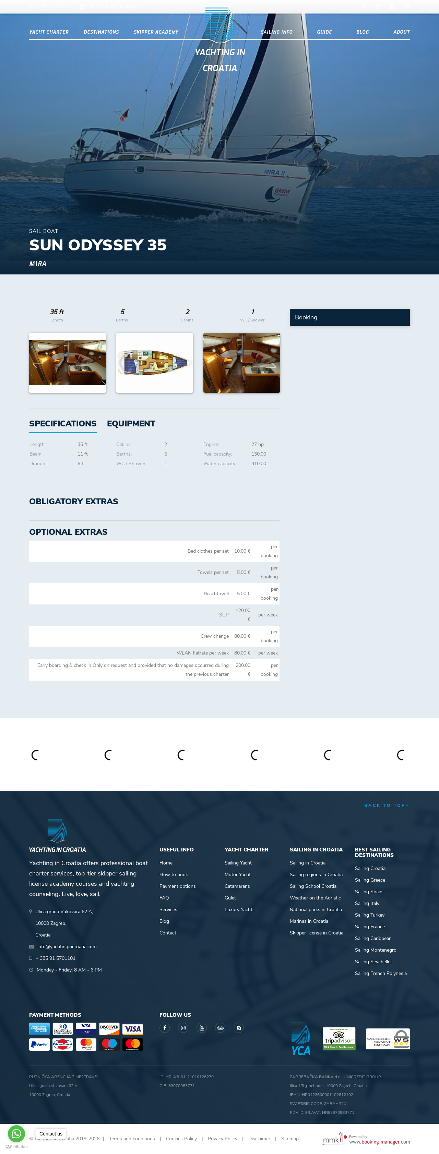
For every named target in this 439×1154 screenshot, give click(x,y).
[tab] (131, 423)
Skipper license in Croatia (316, 933)
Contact (167, 933)
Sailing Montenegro (375, 950)
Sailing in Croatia (307, 863)
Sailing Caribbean (373, 938)
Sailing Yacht (238, 863)
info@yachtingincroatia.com (113, 7)
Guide (324, 32)
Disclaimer (259, 1138)
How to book (173, 874)
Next (271, 363)
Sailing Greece (370, 880)
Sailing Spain (368, 891)
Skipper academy (156, 32)
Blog (362, 32)
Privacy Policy (222, 1138)
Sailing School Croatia (313, 886)
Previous (38, 363)
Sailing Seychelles (374, 961)
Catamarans (237, 886)
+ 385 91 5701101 (53, 7)
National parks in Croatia (316, 909)
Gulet (230, 898)
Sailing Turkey (369, 915)
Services (168, 909)
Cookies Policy (181, 1138)
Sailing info (277, 32)
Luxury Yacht (238, 909)
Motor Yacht (238, 874)
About (401, 32)
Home (166, 863)
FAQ (164, 898)
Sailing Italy (367, 903)
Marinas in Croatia (309, 921)
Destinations (101, 32)
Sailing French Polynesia (381, 973)
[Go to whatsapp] (16, 1133)
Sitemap (290, 1138)
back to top (387, 805)
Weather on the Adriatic (315, 898)
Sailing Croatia (370, 868)
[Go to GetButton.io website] (16, 1147)
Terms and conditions (132, 1138)
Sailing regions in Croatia (316, 874)
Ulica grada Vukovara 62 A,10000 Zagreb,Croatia (64, 923)
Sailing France (370, 926)
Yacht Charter (49, 32)
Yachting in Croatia (219, 60)
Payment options (177, 886)
